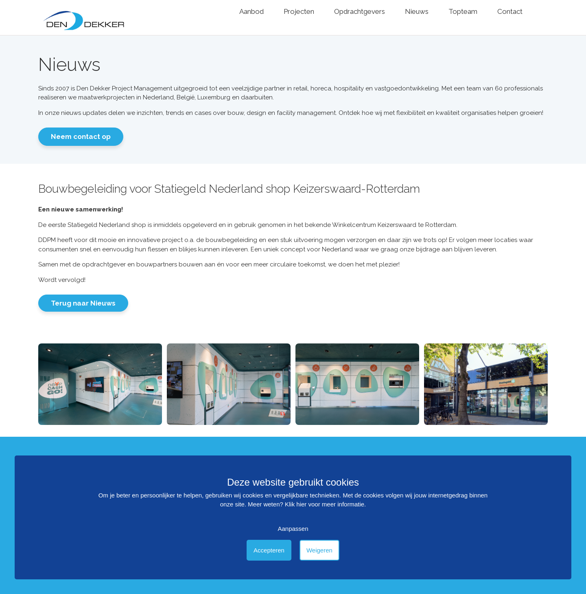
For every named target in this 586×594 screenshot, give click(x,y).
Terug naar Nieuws (83, 303)
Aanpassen (293, 528)
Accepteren (269, 550)
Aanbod (251, 11)
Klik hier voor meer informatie (324, 504)
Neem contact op (81, 136)
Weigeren (319, 550)
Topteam (462, 11)
